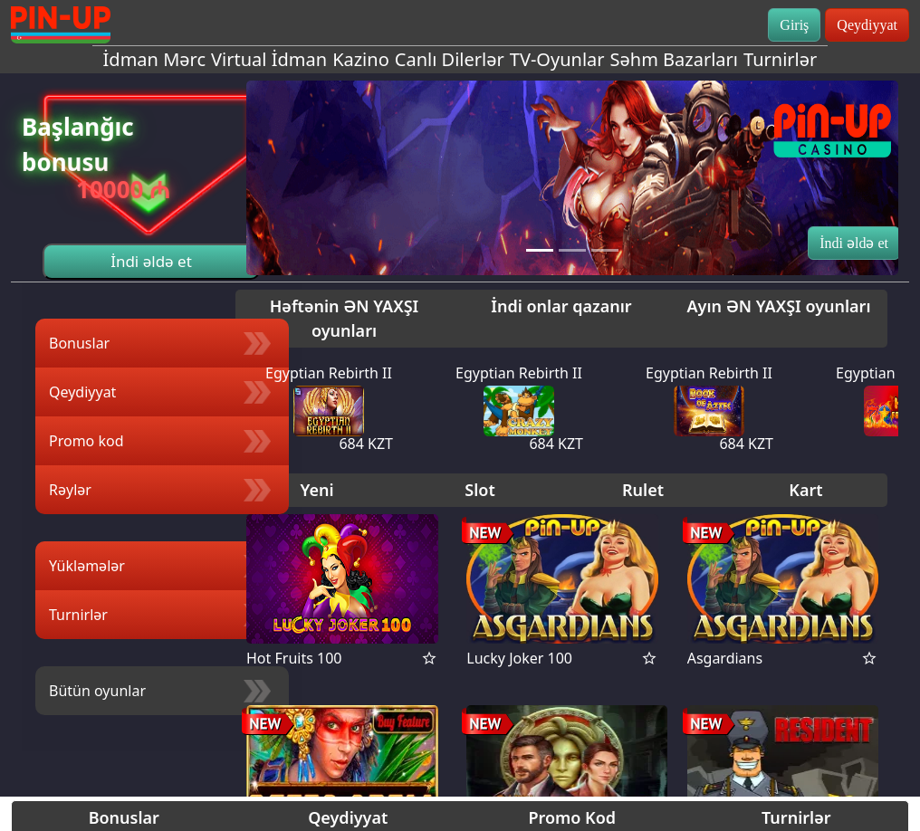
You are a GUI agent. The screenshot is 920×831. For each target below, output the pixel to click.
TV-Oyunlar (557, 59)
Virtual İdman (269, 59)
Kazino (360, 59)
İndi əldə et (151, 261)
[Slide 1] (539, 250)
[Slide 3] (604, 250)
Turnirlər (780, 59)
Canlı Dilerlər (449, 59)
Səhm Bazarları (674, 59)
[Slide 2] (572, 250)
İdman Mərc (154, 59)
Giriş (794, 25)
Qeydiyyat (867, 25)
